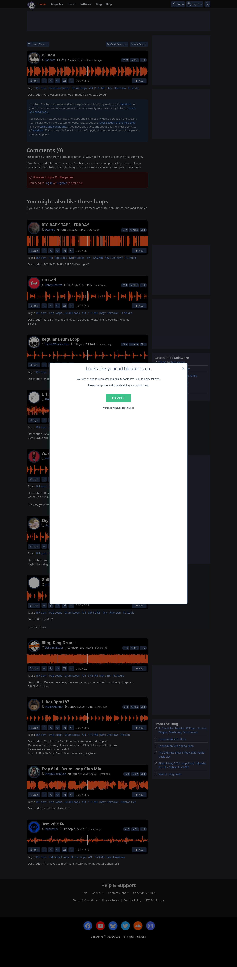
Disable (118, 398)
